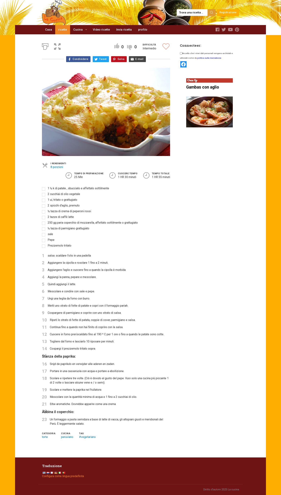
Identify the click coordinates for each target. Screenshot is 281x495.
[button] (57, 46)
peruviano (67, 437)
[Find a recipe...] (192, 12)
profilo (142, 29)
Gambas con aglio (202, 87)
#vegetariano (87, 437)
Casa (48, 29)
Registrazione (228, 12)
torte (45, 437)
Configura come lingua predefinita (63, 476)
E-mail (139, 59)
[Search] (211, 12)
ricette (62, 29)
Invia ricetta (124, 29)
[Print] (45, 46)
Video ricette (101, 29)
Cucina (78, 29)
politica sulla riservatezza (209, 58)
